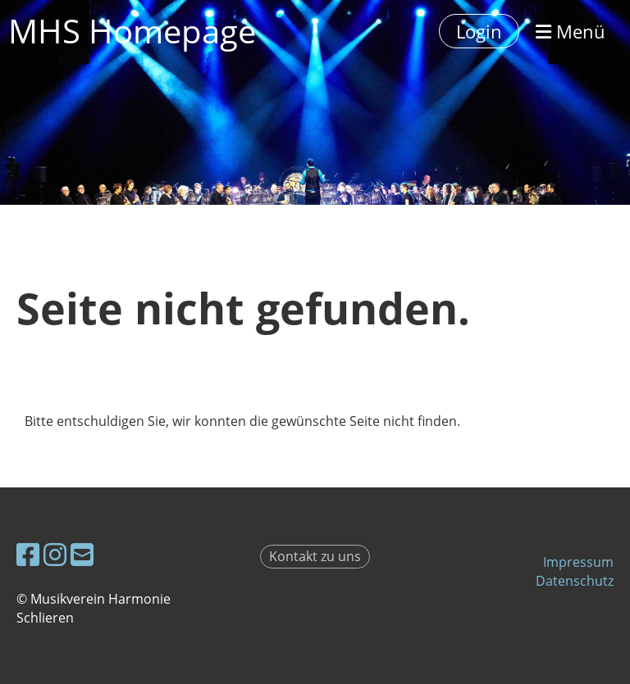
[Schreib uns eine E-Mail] (82, 554)
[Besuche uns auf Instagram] (54, 554)
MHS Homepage (132, 30)
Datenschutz (575, 581)
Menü (570, 31)
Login (479, 31)
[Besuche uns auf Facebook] (27, 554)
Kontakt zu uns (315, 556)
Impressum (578, 562)
